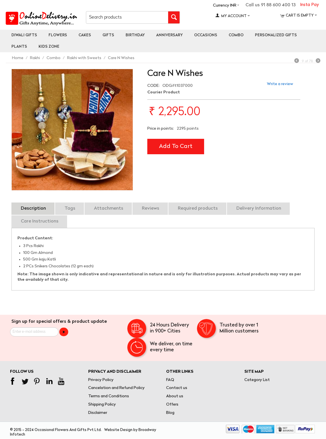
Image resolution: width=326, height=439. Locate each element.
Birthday (135, 35)
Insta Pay (309, 5)
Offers (172, 404)
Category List (257, 380)
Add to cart (175, 146)
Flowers (58, 35)
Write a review (280, 84)
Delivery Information (258, 208)
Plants (19, 47)
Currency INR (224, 5)
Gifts (108, 35)
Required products (198, 208)
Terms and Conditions (108, 396)
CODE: (153, 86)
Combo (236, 35)
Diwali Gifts (24, 35)
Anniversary (169, 35)
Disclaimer (97, 413)
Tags (70, 208)
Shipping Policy (102, 404)
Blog (170, 413)
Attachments (108, 208)
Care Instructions (40, 221)
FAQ (170, 380)
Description (33, 208)
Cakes (85, 35)
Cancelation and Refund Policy (116, 388)
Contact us (176, 388)
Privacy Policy (101, 380)
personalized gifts (276, 35)
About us (174, 396)
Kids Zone (49, 47)
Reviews (150, 208)
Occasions (205, 35)
